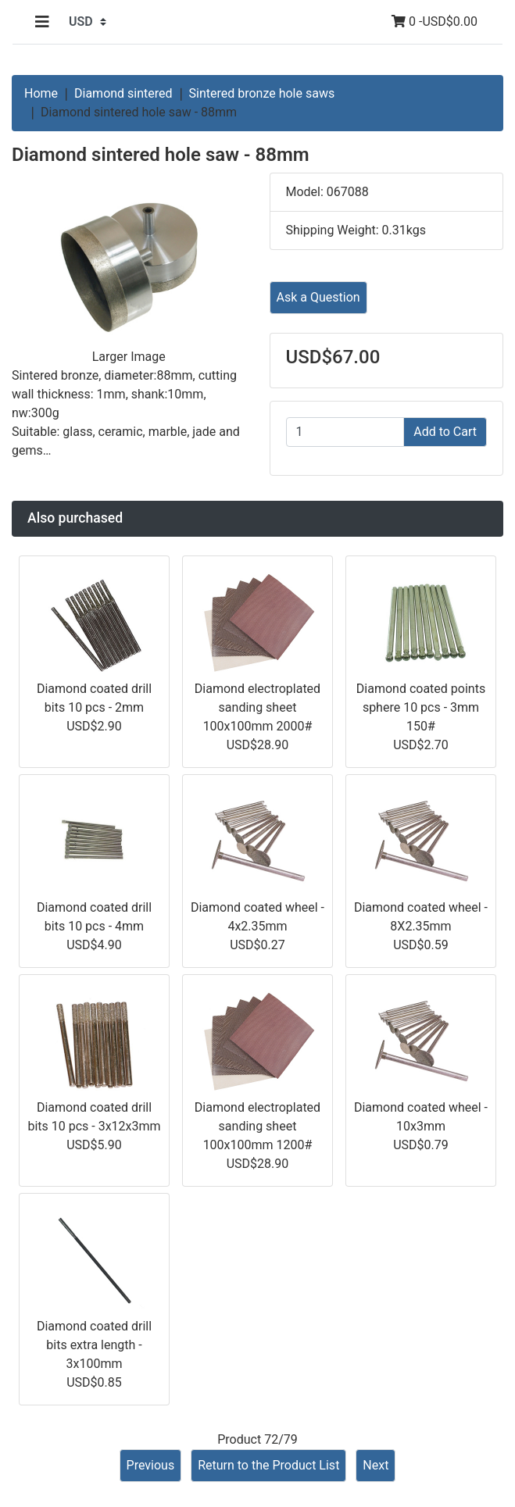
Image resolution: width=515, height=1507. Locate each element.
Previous (151, 1465)
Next (375, 1465)
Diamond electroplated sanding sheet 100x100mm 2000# (257, 707)
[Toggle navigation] (42, 22)
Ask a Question (318, 297)
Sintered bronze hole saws (262, 93)
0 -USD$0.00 (434, 21)
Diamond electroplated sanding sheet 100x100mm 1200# (257, 1126)
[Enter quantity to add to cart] (345, 432)
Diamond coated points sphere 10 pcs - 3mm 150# (420, 707)
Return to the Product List (268, 1465)
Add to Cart (445, 431)
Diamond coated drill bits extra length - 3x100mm (94, 1345)
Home (41, 93)
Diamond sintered (123, 93)
